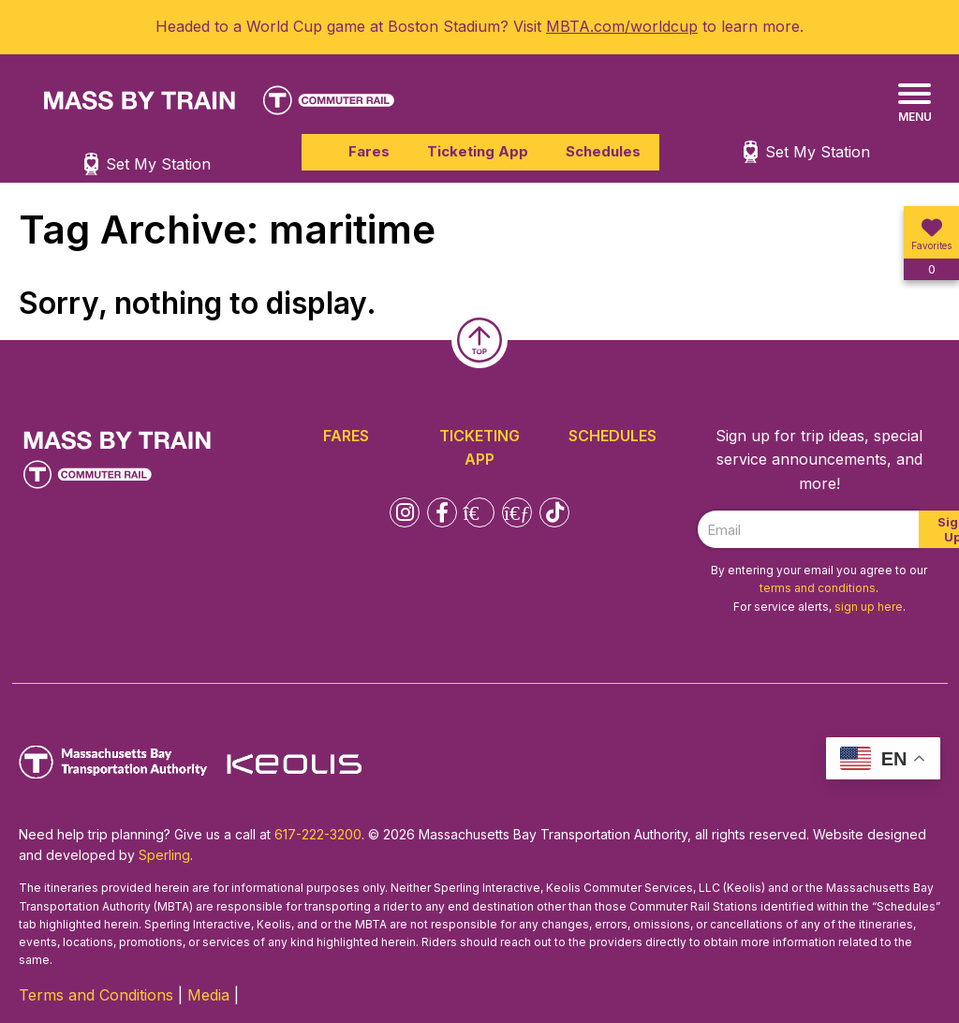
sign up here (868, 607)
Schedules (603, 151)
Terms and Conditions (96, 995)
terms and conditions (818, 588)
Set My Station (817, 151)
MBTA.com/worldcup (622, 26)
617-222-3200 (317, 834)
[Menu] (914, 103)
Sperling (164, 855)
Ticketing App (477, 151)
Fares (369, 151)
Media (208, 995)
